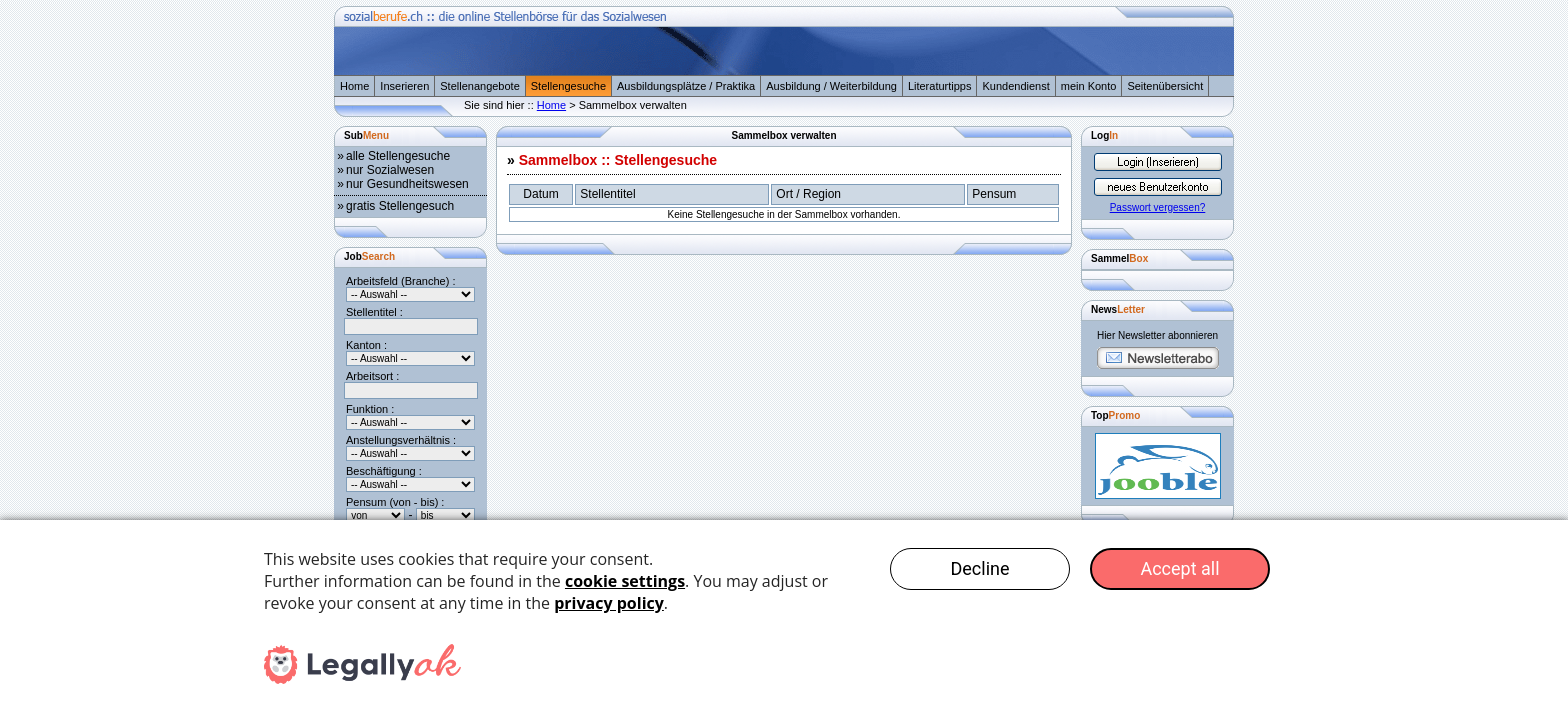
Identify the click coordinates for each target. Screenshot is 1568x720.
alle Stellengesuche (398, 156)
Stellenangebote (480, 86)
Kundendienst (1015, 86)
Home (354, 86)
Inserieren (404, 86)
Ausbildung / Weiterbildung (831, 86)
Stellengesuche (568, 86)
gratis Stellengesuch (400, 206)
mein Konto (1089, 86)
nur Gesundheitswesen (407, 184)
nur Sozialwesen (390, 170)
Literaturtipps (940, 86)
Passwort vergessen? (1158, 207)
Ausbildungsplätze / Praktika (686, 86)
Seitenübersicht (1165, 86)
